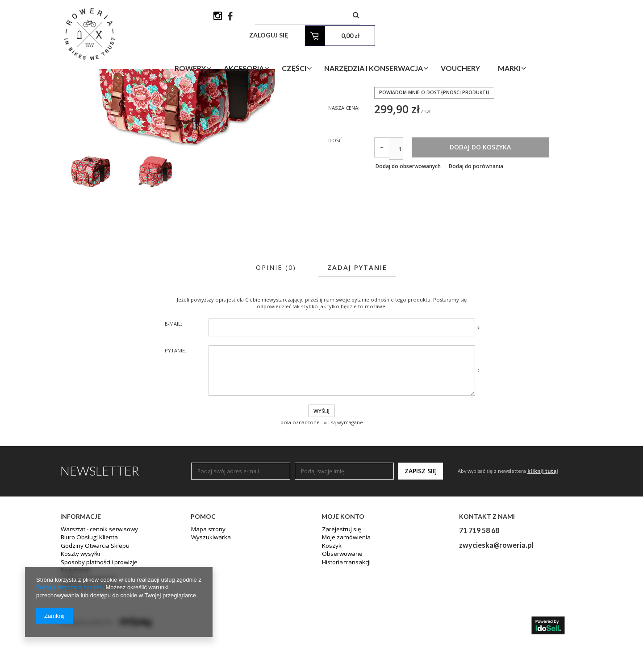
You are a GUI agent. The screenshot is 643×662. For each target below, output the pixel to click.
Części (340, 50)
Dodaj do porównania (483, 240)
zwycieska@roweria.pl (496, 620)
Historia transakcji (344, 638)
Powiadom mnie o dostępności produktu (435, 164)
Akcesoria (290, 50)
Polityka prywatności (87, 654)
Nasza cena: (345, 180)
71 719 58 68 (479, 606)
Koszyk (330, 622)
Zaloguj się (469, 17)
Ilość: (336, 214)
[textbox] (377, 17)
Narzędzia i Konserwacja (420, 50)
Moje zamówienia (344, 614)
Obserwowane (340, 630)
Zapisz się (420, 546)
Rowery (236, 50)
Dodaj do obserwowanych (408, 240)
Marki (555, 50)
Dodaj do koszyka (516, 221)
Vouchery (506, 50)
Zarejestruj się (340, 606)
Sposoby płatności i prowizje (97, 638)
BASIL (381, 125)
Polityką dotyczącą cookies (70, 587)
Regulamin (74, 646)
